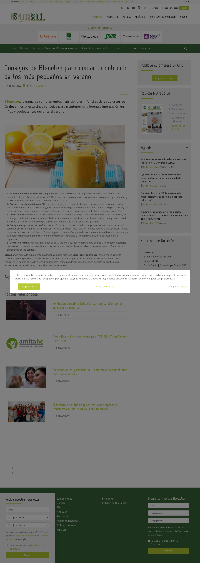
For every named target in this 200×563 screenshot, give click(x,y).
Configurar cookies (178, 286)
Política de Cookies (105, 286)
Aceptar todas (29, 286)
